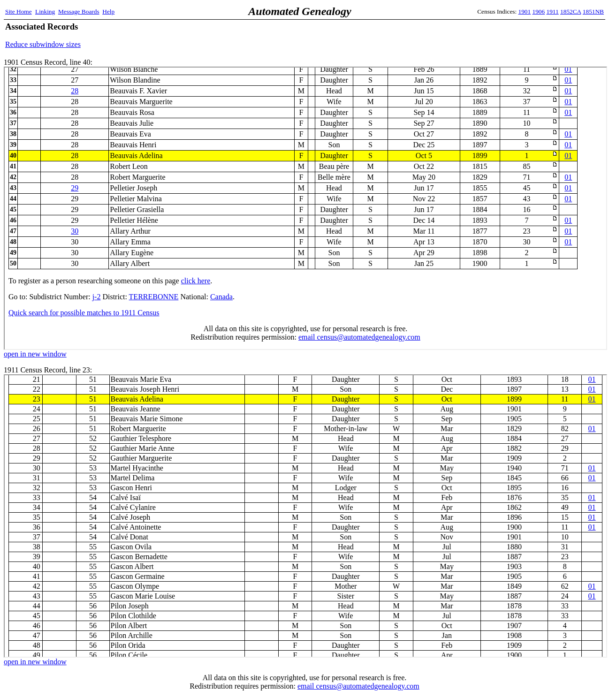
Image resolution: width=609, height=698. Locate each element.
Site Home (18, 11)
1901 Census (305, 208)
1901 (524, 11)
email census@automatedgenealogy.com (358, 686)
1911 (553, 11)
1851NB (593, 11)
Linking (45, 11)
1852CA (570, 11)
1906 (539, 11)
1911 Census (305, 516)
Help (108, 11)
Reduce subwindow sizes (43, 44)
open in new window (35, 354)
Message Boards (78, 11)
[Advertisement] (494, 35)
